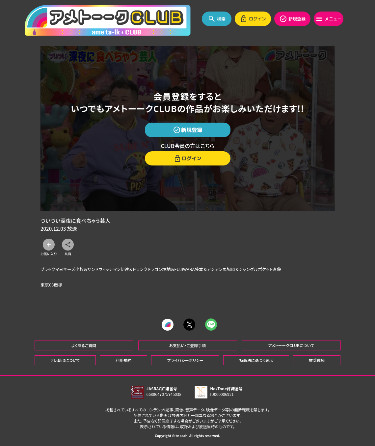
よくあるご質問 (83, 345)
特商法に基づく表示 (256, 360)
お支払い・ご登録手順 (187, 345)
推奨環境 (317, 360)
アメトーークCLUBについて (291, 345)
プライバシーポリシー (185, 360)
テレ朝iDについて (65, 360)
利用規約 (123, 360)
